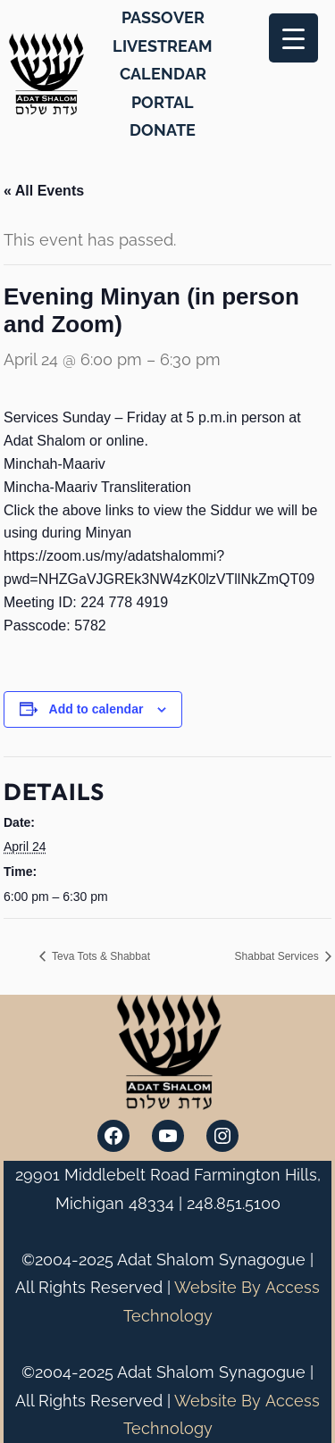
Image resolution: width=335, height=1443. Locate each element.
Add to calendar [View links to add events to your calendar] (96, 709)
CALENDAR (163, 73)
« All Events (44, 190)
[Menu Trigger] (293, 38)
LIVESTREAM (163, 46)
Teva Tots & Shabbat (99, 956)
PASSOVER (163, 17)
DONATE (163, 130)
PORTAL (162, 102)
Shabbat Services (278, 956)
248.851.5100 (234, 1203)
